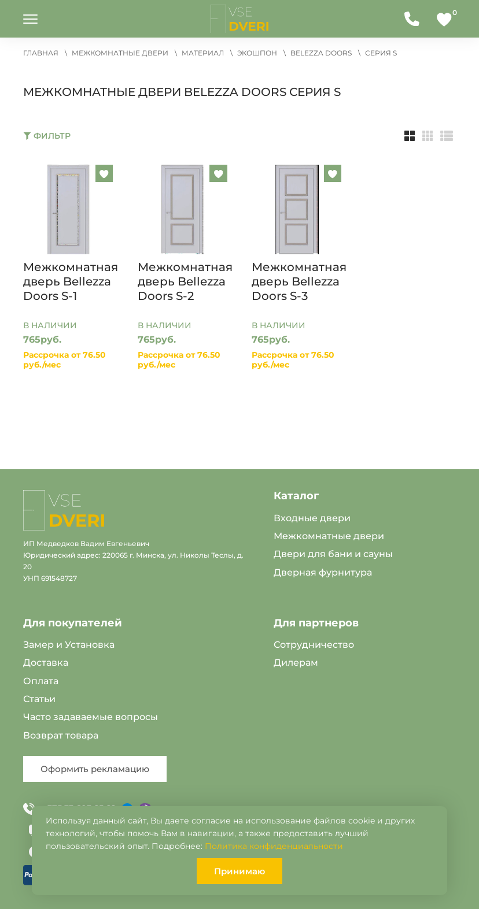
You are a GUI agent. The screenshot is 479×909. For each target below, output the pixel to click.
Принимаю (239, 871)
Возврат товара (60, 735)
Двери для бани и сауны (333, 553)
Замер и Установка (69, 644)
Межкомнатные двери (329, 535)
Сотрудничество (314, 644)
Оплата (40, 681)
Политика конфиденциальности (274, 846)
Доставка (45, 662)
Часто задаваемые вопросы (90, 716)
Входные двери (312, 518)
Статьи (39, 698)
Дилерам (296, 662)
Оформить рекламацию (94, 768)
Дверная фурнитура (323, 572)
